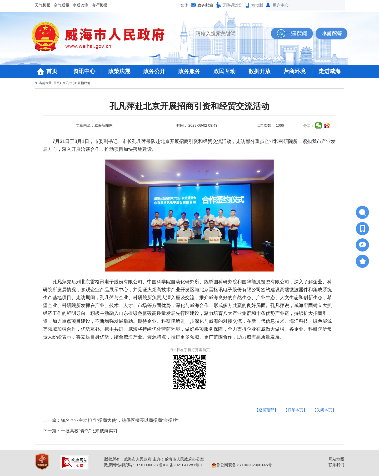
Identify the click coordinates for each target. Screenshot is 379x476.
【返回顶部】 (266, 410)
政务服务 (189, 71)
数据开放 (259, 71)
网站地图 (336, 459)
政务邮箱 (205, 5)
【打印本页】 (295, 410)
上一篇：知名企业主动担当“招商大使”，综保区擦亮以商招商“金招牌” (111, 420)
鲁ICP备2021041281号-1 (181, 465)
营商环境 (294, 71)
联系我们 (336, 465)
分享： (308, 126)
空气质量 (61, 5)
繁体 (184, 5)
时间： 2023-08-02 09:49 (196, 125)
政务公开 (154, 71)
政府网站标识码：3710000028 (131, 465)
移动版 (257, 5)
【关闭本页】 (324, 410)
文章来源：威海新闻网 (94, 125)
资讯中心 (84, 71)
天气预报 (43, 5)
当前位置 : (46, 83)
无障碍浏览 (232, 5)
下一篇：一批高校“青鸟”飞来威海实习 (80, 430)
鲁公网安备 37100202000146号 (242, 465)
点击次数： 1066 (270, 125)
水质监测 (80, 5)
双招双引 (84, 83)
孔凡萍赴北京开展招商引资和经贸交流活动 (189, 106)
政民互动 (224, 71)
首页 (51, 71)
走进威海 (329, 71)
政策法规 (119, 71)
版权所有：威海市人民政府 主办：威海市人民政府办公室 (154, 459)
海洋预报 (99, 5)
